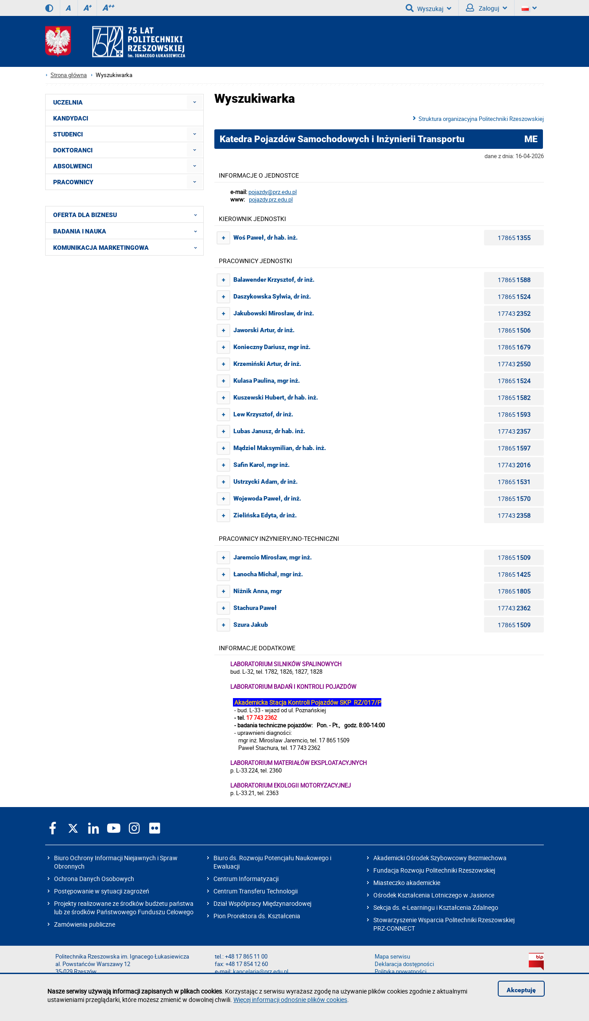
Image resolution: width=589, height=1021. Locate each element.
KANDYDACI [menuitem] (70, 118)
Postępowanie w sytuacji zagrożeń (101, 891)
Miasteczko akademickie (406, 882)
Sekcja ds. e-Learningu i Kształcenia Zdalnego (435, 907)
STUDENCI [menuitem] (68, 134)
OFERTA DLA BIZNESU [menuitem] (127, 214)
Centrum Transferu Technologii (255, 891)
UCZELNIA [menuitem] (68, 102)
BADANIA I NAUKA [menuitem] (127, 231)
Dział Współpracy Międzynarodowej (262, 903)
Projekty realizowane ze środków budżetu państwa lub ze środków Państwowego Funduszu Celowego (124, 907)
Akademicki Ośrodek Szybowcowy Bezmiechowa (440, 858)
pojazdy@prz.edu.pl (272, 192)
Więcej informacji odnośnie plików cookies (290, 999)
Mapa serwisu (392, 956)
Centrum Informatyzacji (246, 878)
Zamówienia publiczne (84, 924)
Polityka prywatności (400, 971)
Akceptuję (521, 990)
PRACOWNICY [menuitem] (73, 182)
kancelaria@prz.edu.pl (260, 971)
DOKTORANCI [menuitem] (73, 150)
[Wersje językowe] (529, 8)
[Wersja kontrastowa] (49, 8)
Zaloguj (486, 8)
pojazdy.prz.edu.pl (271, 199)
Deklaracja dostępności (404, 964)
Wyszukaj (428, 8)
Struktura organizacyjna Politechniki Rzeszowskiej (481, 119)
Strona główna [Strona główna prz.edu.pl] (68, 75)
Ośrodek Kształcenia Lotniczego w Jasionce (433, 895)
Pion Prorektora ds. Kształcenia (256, 916)
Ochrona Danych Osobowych (94, 878)
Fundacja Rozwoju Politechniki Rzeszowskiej (434, 870)
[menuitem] (194, 102)
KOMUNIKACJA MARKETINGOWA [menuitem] (127, 247)
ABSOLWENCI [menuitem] (72, 166)
